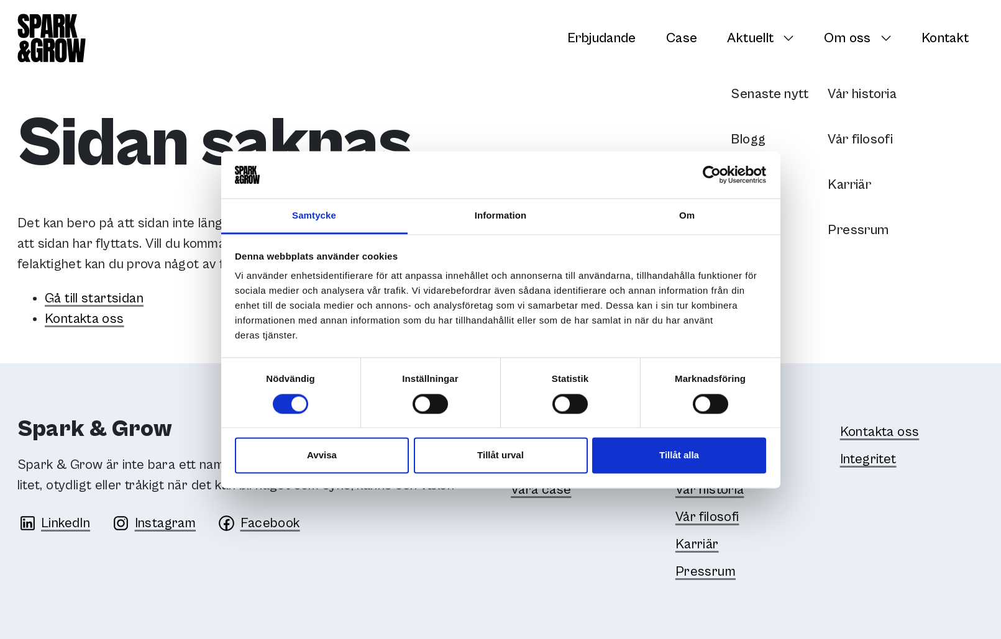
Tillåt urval (500, 455)
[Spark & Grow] (51, 38)
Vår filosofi (707, 517)
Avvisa (322, 455)
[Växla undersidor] (792, 38)
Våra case (541, 489)
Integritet (868, 459)
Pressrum (705, 571)
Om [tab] (687, 216)
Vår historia (709, 489)
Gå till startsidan (94, 298)
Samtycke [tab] (314, 216)
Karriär (697, 544)
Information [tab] (501, 216)
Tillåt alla (679, 455)
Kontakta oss (84, 319)
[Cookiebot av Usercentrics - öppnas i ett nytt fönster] (711, 174)
